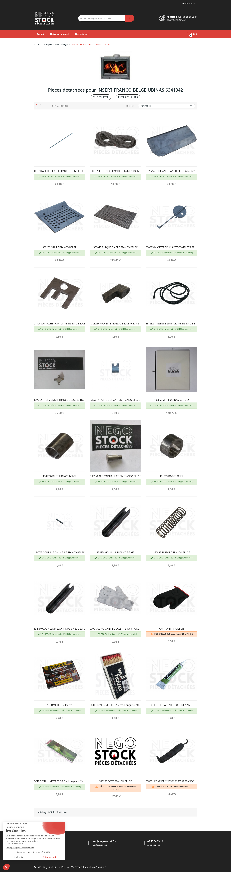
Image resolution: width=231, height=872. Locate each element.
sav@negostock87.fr (176, 19)
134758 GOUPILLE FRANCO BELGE (115, 552)
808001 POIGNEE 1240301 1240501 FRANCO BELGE (171, 781)
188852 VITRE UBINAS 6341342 (171, 399)
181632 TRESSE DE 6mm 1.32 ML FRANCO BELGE (171, 323)
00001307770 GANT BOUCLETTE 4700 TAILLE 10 (115, 628)
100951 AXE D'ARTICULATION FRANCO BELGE (115, 476)
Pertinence (167, 106)
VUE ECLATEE (100, 97)
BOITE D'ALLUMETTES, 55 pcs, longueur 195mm (59, 781)
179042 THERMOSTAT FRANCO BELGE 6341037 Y (59, 399)
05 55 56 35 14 (190, 16)
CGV (77, 867)
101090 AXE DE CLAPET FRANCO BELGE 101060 (59, 171)
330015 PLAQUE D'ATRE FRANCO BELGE (115, 247)
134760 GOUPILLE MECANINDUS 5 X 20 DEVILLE (59, 628)
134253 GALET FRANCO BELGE (59, 476)
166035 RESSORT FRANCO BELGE (171, 552)
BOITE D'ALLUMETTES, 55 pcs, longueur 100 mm (115, 705)
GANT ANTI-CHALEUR (171, 628)
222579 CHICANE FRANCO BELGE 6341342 (171, 171)
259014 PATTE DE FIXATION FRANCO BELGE (115, 399)
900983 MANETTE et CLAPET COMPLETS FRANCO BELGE (171, 247)
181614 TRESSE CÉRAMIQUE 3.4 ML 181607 (115, 171)
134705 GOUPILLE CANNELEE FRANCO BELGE (59, 552)
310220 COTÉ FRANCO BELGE (115, 781)
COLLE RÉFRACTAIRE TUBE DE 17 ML (171, 705)
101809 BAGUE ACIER (171, 476)
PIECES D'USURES (128, 97)
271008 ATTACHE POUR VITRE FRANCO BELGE (59, 323)
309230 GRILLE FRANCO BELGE (59, 247)
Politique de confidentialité (93, 867)
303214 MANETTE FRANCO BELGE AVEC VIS (115, 323)
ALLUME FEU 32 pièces (59, 705)
